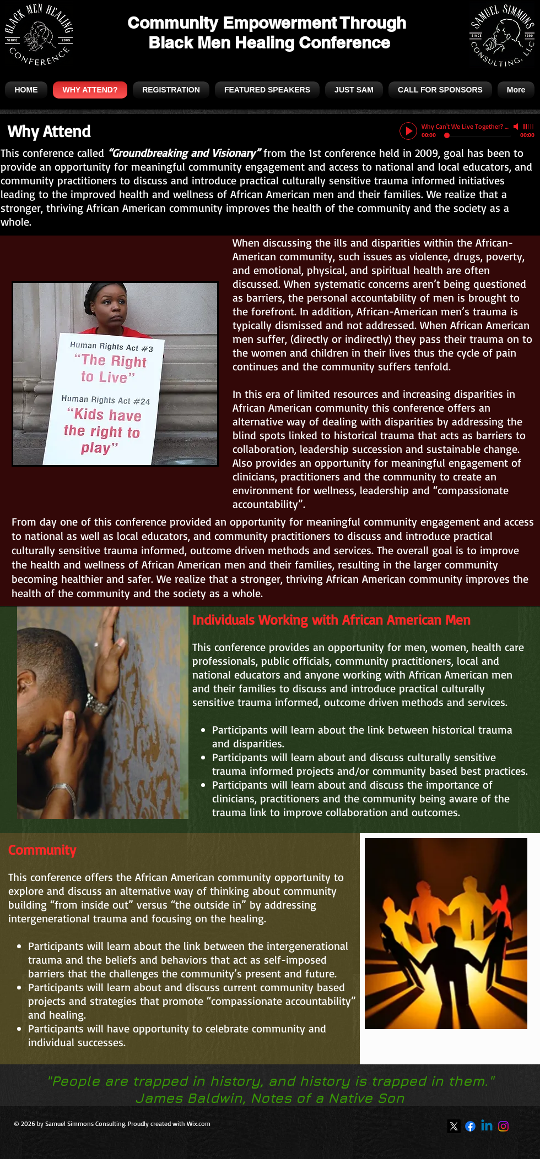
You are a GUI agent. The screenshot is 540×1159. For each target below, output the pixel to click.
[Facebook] (470, 1126)
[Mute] (516, 126)
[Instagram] (503, 1126)
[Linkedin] (487, 1126)
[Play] (408, 130)
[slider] (528, 126)
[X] (454, 1126)
